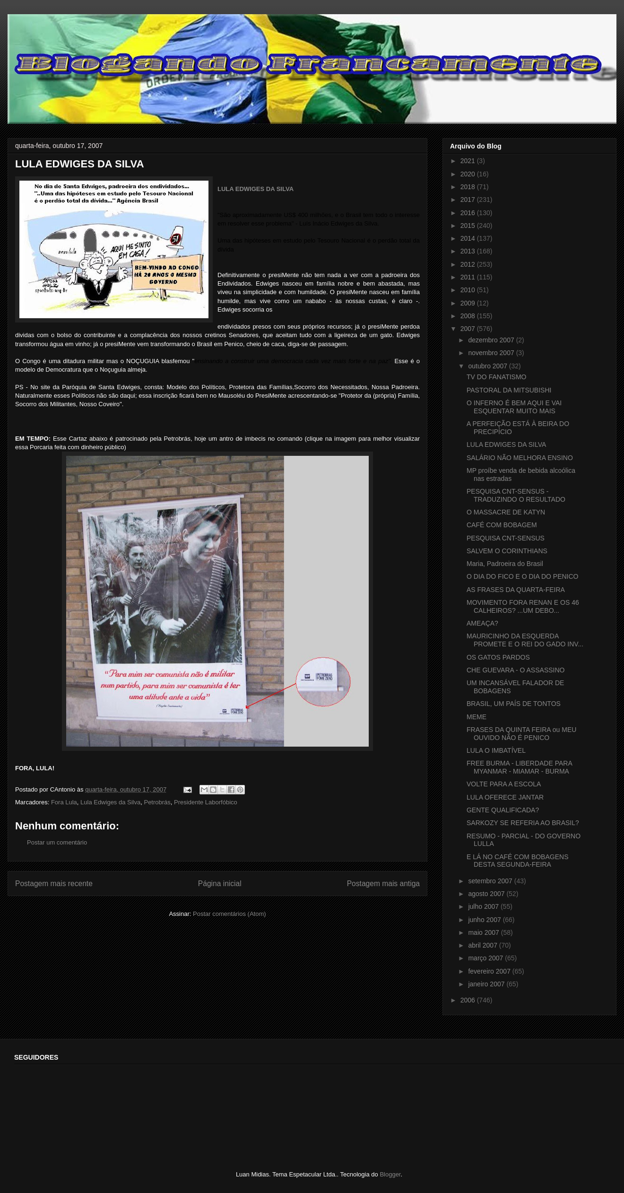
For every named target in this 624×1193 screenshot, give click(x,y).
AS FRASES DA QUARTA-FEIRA (516, 589)
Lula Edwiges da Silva (110, 802)
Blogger (390, 1174)
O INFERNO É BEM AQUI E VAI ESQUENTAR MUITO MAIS (514, 407)
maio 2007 (484, 932)
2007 (468, 328)
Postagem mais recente (54, 884)
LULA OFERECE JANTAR (505, 797)
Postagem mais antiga (383, 884)
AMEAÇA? (482, 623)
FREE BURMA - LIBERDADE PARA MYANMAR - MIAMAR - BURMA (519, 767)
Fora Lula (64, 802)
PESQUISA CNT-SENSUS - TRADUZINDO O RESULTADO (516, 495)
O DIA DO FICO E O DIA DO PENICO (522, 576)
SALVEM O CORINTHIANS (507, 551)
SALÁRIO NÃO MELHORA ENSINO (520, 458)
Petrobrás (157, 802)
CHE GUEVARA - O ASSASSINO (515, 670)
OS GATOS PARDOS (498, 657)
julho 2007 (484, 906)
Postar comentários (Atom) (229, 913)
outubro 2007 (488, 366)
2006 (468, 1000)
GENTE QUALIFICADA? (503, 810)
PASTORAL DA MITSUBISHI (509, 390)
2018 (468, 187)
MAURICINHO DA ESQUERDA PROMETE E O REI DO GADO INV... (525, 640)
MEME (476, 717)
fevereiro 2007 (490, 971)
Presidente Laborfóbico (205, 802)
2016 (468, 213)
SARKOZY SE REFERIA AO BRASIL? (523, 823)
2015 (468, 225)
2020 (468, 174)
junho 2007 (485, 919)
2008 (468, 316)
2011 (468, 277)
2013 (468, 251)
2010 (468, 290)
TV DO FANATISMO (497, 377)
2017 (468, 199)
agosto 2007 (487, 893)
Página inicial (220, 884)
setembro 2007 (491, 881)
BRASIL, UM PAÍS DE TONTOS (514, 703)
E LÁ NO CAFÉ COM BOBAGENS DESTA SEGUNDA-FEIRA (518, 861)
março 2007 (486, 958)
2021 (468, 161)
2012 (468, 264)
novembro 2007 (492, 353)
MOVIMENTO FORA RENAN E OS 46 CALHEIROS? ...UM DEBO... (523, 606)
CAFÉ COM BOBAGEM (502, 525)
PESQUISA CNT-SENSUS (506, 538)
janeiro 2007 (487, 984)
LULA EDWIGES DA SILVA (255, 188)
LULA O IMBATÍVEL (496, 750)
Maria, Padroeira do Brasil (505, 563)
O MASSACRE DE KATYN (506, 512)
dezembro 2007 (492, 340)
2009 (468, 303)
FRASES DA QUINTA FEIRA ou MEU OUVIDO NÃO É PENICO (521, 733)
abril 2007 (483, 945)
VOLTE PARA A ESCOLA (504, 784)
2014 (468, 238)
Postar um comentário (57, 842)
